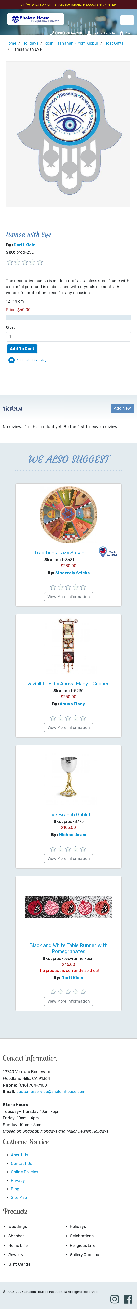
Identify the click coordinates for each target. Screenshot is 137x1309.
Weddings (17, 1226)
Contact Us (21, 1163)
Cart (125, 33)
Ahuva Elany (72, 704)
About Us (19, 1155)
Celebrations (82, 1236)
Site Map (19, 1197)
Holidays (78, 1226)
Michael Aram (72, 834)
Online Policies (24, 1172)
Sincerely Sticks (72, 573)
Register (110, 33)
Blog (15, 1189)
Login (93, 33)
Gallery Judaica (84, 1255)
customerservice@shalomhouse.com (50, 1091)
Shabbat (16, 1236)
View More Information (68, 596)
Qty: (10, 327)
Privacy (18, 1180)
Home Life (18, 1245)
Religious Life (82, 1245)
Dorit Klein (25, 245)
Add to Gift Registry (31, 360)
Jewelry (15, 1255)
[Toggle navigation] (127, 20)
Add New (122, 408)
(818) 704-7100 (69, 33)
